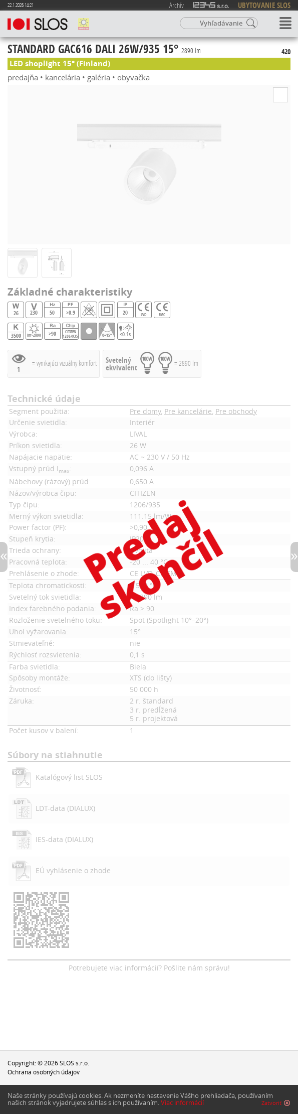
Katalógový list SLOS (69, 777)
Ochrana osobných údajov (44, 1072)
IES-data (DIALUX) (64, 839)
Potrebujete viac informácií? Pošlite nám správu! (149, 967)
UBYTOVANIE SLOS (264, 5)
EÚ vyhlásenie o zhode (73, 870)
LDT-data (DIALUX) (65, 808)
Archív (176, 5)
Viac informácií (182, 1103)
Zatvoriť (271, 1103)
